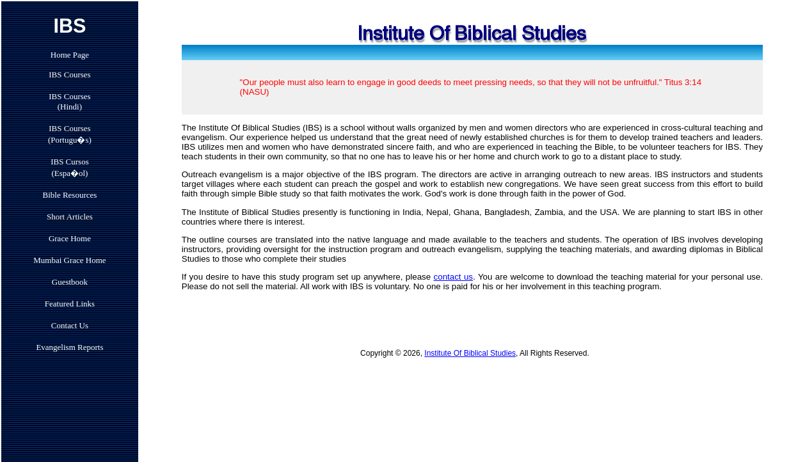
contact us (453, 277)
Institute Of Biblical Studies (470, 353)
